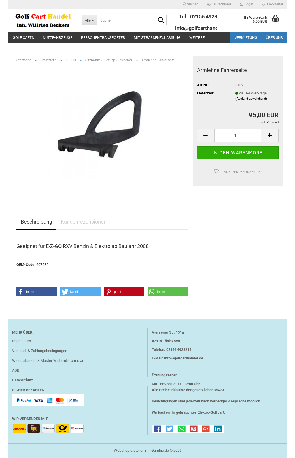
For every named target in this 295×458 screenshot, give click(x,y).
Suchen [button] (190, 4)
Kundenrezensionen (84, 222)
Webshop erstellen (129, 450)
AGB (15, 370)
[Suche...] (89, 20)
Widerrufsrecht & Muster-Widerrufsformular (47, 360)
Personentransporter (103, 37)
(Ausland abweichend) (251, 99)
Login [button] (246, 4)
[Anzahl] (237, 135)
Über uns (274, 37)
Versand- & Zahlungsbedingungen (39, 351)
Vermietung (246, 37)
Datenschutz (22, 380)
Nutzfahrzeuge (57, 37)
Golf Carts (23, 37)
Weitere (197, 37)
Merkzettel (272, 4)
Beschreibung (36, 222)
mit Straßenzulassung (157, 37)
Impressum (21, 341)
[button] (219, 4)
